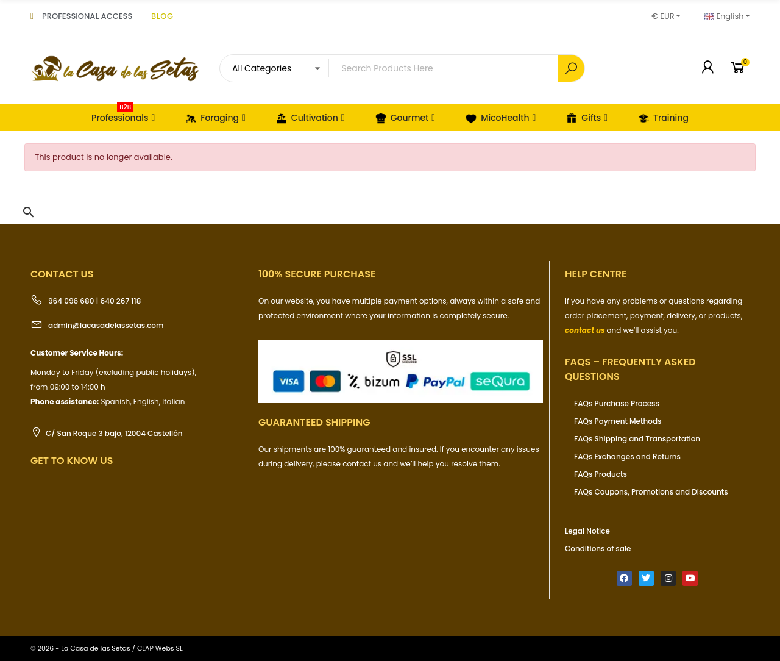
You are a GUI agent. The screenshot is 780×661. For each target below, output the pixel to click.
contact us (585, 330)
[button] (28, 212)
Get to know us (71, 461)
